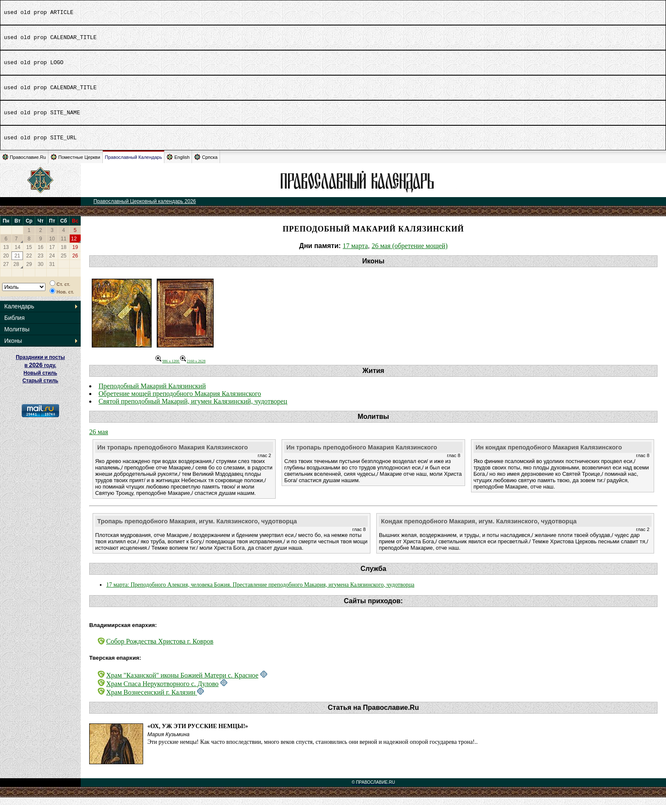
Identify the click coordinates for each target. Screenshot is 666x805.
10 (52, 246)
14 (17, 255)
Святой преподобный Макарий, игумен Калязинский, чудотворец (193, 408)
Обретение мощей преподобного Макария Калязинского (180, 401)
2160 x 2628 (193, 369)
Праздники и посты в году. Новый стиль (40, 373)
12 (73, 246)
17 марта (355, 253)
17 (52, 255)
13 (5, 255)
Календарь (19, 314)
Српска (205, 164)
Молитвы (16, 336)
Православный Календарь (133, 164)
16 (40, 255)
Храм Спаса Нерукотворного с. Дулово (162, 691)
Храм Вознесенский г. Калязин (151, 699)
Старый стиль (40, 388)
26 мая (98, 439)
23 (40, 263)
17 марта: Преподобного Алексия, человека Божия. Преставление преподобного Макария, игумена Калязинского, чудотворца (260, 592)
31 (52, 272)
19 (75, 255)
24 (52, 263)
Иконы (13, 348)
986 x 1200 (167, 369)
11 (63, 246)
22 (29, 263)
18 (63, 255)
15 (29, 255)
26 (75, 263)
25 (63, 263)
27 (5, 272)
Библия (14, 325)
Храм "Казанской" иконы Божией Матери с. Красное (182, 682)
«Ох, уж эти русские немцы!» (197, 734)
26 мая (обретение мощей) (410, 253)
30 (40, 272)
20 (5, 263)
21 (17, 263)
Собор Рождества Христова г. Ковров (159, 648)
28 (16, 272)
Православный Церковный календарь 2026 (144, 209)
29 (29, 272)
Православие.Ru (24, 164)
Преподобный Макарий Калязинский (152, 393)
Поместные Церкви (75, 164)
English (177, 164)
